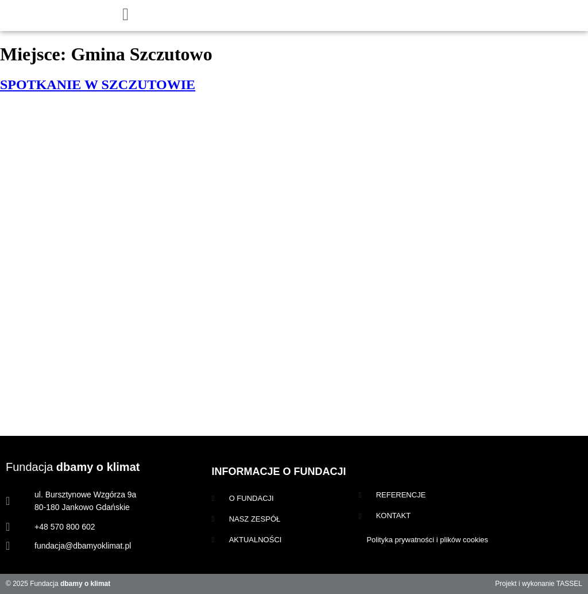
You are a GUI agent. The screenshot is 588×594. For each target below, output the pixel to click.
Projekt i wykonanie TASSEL (538, 584)
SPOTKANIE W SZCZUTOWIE (97, 84)
